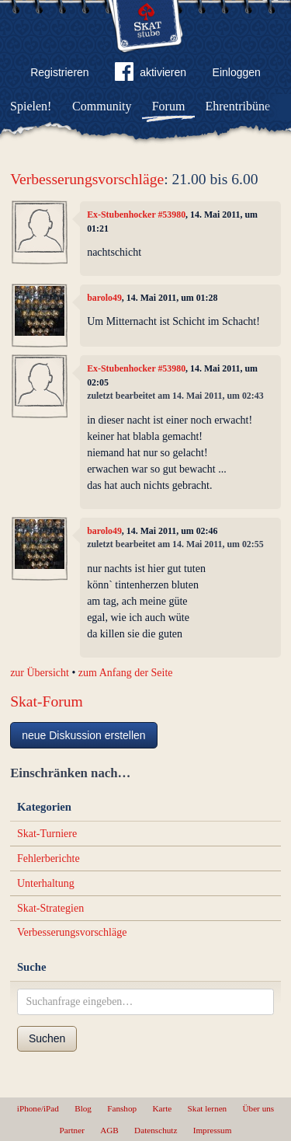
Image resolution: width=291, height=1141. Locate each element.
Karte (161, 1108)
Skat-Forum (46, 701)
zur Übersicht (39, 673)
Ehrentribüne (238, 106)
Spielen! (30, 106)
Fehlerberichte (48, 858)
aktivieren (150, 74)
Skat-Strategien (50, 908)
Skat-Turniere (47, 833)
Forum (168, 106)
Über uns (258, 1108)
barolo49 (104, 297)
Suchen (47, 1038)
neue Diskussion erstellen (84, 735)
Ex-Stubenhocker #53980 (136, 214)
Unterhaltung (45, 883)
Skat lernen (207, 1108)
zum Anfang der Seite (125, 673)
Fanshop (122, 1108)
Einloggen (237, 72)
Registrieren (59, 72)
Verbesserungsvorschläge (87, 179)
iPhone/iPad (38, 1108)
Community (101, 106)
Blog (83, 1108)
